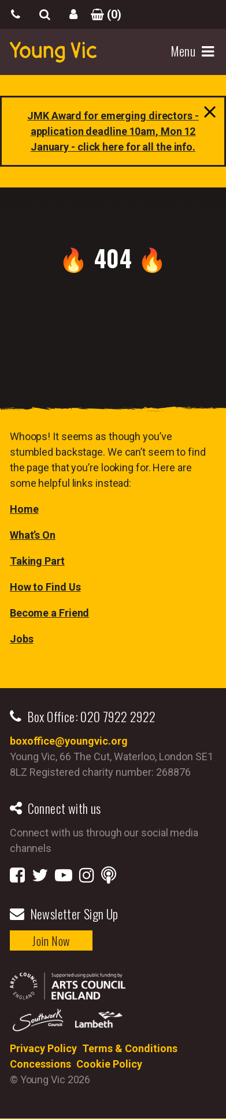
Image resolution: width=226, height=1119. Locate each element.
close (207, 114)
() (102, 14)
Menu (185, 51)
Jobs (22, 639)
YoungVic (53, 52)
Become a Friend (50, 613)
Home (24, 509)
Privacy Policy (43, 1048)
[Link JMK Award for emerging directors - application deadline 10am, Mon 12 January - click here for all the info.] (113, 131)
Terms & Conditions (129, 1048)
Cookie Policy (109, 1064)
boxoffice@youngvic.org (69, 741)
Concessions (40, 1064)
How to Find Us (45, 587)
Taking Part (37, 561)
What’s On (32, 535)
